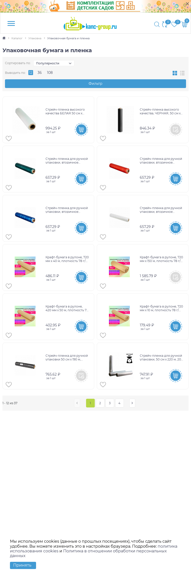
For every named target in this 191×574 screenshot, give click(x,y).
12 (30, 72)
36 (40, 72)
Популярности (47, 63)
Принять (22, 565)
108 (50, 72)
